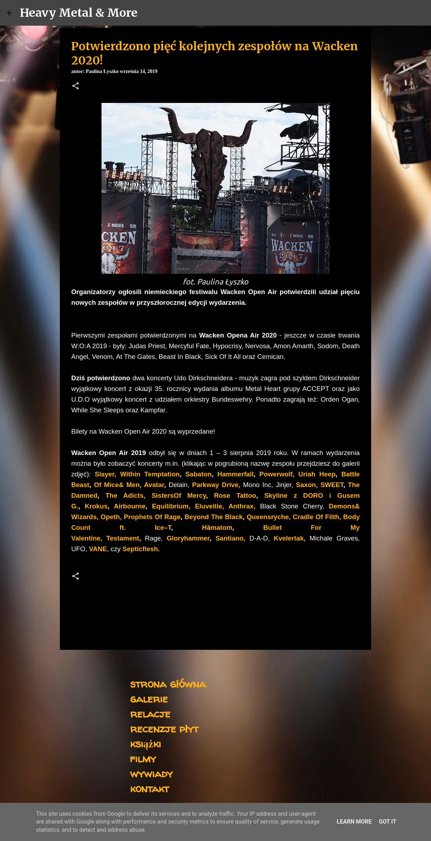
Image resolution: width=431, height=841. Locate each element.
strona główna (168, 683)
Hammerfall (235, 474)
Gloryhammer (188, 538)
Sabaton (198, 474)
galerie (149, 698)
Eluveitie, (209, 506)
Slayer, (105, 474)
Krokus (96, 506)
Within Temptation (150, 474)
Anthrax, (242, 506)
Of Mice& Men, (118, 485)
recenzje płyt (164, 728)
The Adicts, (125, 495)
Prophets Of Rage (152, 517)
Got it (387, 821)
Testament (122, 538)
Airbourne (129, 506)
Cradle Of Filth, (317, 517)
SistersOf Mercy (178, 495)
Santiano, (230, 538)
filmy (143, 758)
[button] (75, 87)
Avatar (154, 485)
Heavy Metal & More (78, 13)
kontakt (149, 788)
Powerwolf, (276, 474)
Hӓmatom (217, 527)
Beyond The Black (214, 517)
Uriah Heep (315, 474)
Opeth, (111, 517)
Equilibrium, (171, 506)
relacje (150, 713)
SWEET (332, 485)
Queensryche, (269, 517)
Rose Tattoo (235, 495)
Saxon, (307, 485)
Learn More (354, 821)
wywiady (151, 773)
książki (145, 743)
